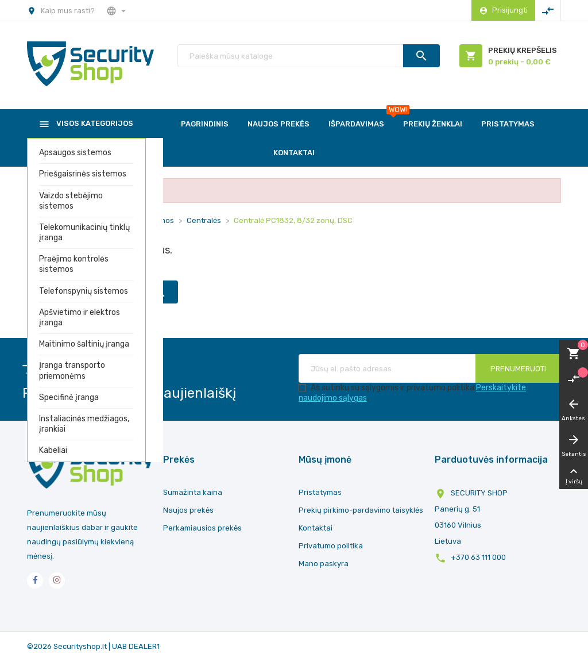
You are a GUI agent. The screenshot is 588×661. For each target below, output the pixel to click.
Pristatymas (320, 492)
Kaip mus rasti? (68, 10)
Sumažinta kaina (192, 492)
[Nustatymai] (117, 10)
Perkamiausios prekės (202, 528)
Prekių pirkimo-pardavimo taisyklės (361, 510)
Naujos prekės (188, 510)
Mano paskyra (324, 563)
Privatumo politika (331, 545)
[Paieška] (308, 55)
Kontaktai (315, 528)
